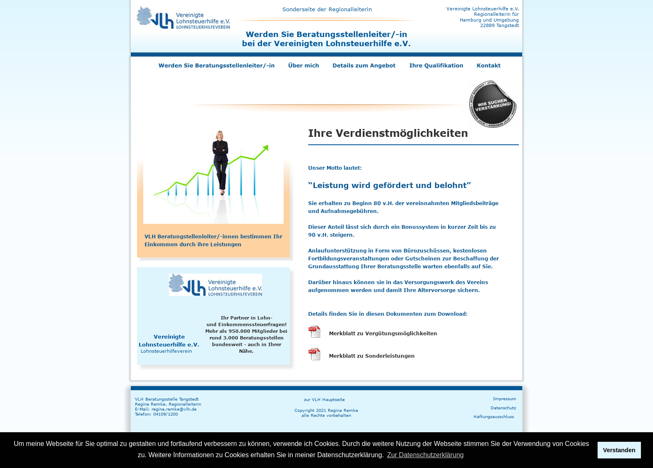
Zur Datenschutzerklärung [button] (425, 454)
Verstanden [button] (619, 450)
